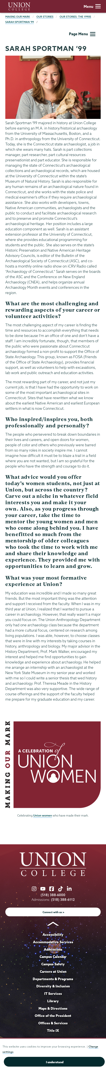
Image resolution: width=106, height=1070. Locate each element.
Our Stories (44, 16)
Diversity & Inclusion (53, 986)
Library (53, 1001)
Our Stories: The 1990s (75, 16)
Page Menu (82, 34)
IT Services (53, 993)
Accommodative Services (53, 942)
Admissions (53, 949)
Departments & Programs (53, 979)
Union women (42, 815)
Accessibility (53, 934)
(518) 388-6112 (63, 900)
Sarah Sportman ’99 (19, 22)
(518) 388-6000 (53, 895)
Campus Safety (53, 964)
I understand (54, 1062)
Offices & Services (53, 1023)
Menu (92, 6)
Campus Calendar (53, 957)
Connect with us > (53, 912)
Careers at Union (53, 971)
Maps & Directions (53, 1008)
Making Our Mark (17, 16)
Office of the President (53, 1016)
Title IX (53, 1030)
